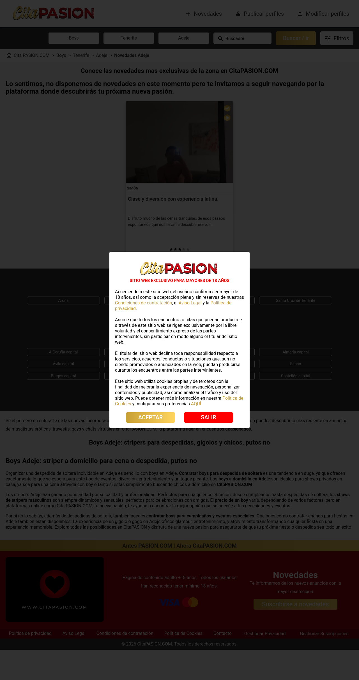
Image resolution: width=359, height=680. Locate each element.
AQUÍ (196, 403)
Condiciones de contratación (143, 303)
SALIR (208, 417)
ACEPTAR (150, 417)
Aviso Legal (190, 303)
